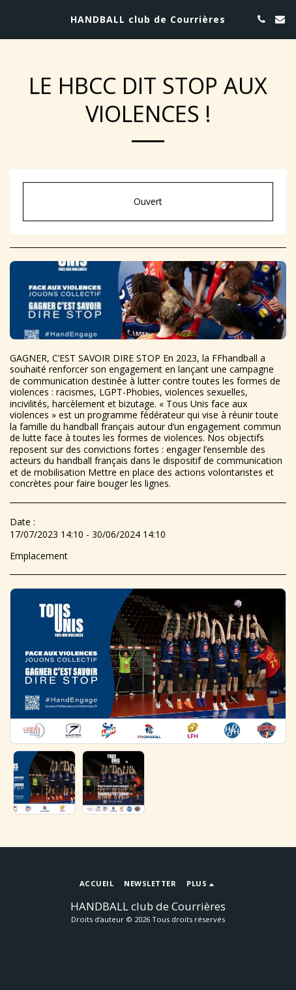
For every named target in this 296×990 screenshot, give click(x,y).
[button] (14, 18)
